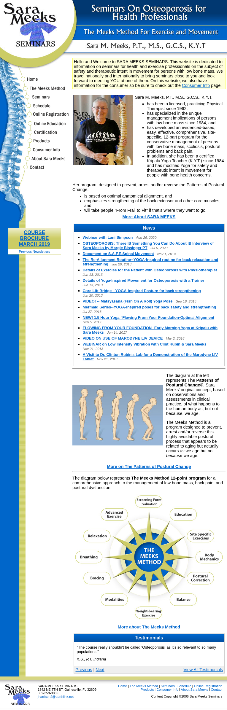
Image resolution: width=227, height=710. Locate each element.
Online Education (34, 126)
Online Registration (34, 117)
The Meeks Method (34, 91)
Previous (84, 669)
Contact (34, 170)
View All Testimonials (203, 669)
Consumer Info (34, 152)
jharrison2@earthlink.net (56, 696)
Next (100, 669)
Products (34, 143)
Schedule (34, 108)
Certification (34, 135)
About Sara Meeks (34, 161)
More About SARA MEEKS (149, 216)
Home (34, 80)
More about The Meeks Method (149, 627)
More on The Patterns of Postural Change (149, 466)
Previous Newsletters (34, 251)
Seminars (34, 100)
